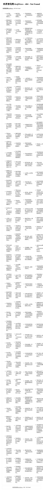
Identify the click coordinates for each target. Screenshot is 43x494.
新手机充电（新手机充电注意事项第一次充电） (28, 164)
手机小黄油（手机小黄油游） (18, 452)
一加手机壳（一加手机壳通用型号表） (28, 80)
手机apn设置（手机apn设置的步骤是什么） (29, 136)
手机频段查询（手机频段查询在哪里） (40, 452)
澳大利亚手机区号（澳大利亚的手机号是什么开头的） (9, 183)
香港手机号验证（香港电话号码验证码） (40, 326)
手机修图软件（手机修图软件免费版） (28, 68)
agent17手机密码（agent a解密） (18, 276)
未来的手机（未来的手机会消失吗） (28, 410)
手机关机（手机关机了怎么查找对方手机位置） (9, 364)
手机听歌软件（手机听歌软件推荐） (28, 22)
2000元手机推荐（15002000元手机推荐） (18, 382)
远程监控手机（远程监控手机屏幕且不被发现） (18, 479)
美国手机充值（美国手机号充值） (18, 41)
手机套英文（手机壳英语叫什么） (9, 305)
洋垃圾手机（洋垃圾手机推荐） (18, 145)
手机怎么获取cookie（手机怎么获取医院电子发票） (9, 248)
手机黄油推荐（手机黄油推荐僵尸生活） (40, 267)
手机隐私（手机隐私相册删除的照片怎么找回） (18, 79)
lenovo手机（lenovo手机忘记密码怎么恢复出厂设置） (9, 107)
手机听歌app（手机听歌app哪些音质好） (29, 419)
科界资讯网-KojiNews (18, 487)
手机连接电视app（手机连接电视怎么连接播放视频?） (18, 410)
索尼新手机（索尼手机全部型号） (18, 98)
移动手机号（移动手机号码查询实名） (28, 89)
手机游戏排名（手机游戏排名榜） (28, 15)
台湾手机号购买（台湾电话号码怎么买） (40, 136)
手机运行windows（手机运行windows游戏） (39, 68)
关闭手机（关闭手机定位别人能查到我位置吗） (28, 479)
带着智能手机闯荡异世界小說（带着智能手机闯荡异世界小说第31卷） (28, 31)
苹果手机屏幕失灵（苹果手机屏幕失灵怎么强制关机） (9, 41)
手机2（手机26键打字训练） (18, 373)
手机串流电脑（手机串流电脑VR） (28, 50)
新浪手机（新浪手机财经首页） (40, 419)
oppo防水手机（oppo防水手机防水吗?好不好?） (18, 89)
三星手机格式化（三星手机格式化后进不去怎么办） (18, 428)
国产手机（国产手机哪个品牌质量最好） (28, 238)
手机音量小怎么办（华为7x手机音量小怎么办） (28, 336)
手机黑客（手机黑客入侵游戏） (40, 345)
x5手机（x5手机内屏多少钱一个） (9, 220)
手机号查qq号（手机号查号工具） (28, 183)
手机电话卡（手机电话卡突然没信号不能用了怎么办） (40, 314)
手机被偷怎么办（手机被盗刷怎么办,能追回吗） (18, 469)
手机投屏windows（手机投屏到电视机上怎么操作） (40, 193)
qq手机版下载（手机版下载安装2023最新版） (28, 258)
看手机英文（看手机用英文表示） (18, 116)
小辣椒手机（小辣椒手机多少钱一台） (40, 285)
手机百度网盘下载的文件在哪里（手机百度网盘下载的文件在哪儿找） (9, 68)
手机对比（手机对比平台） (18, 202)
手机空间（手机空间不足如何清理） (28, 440)
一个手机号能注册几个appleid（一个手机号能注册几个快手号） (40, 440)
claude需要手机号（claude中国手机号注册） (18, 267)
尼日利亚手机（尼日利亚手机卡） (9, 193)
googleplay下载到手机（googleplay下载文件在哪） (18, 285)
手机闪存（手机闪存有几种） (40, 228)
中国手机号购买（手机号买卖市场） (28, 285)
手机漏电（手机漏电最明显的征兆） (28, 382)
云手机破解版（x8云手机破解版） (9, 154)
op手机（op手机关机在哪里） (18, 419)
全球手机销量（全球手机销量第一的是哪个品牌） (18, 258)
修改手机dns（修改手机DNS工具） (29, 220)
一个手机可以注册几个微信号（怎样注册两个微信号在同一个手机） (28, 41)
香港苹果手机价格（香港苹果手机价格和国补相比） (9, 258)
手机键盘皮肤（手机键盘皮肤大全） (40, 50)
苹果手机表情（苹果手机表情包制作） (28, 145)
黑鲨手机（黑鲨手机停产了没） (18, 391)
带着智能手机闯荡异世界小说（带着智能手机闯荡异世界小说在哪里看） (28, 400)
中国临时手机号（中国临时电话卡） (28, 126)
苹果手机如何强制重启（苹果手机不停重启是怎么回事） (40, 469)
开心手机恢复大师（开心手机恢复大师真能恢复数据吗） (18, 154)
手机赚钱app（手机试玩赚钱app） (40, 364)
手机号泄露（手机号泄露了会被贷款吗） (28, 58)
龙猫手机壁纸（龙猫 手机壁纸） (28, 228)
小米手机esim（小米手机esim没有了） (40, 31)
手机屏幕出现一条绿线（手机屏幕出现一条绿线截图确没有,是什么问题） (9, 326)
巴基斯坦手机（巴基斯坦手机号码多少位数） (28, 461)
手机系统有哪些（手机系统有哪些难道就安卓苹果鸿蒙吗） (40, 107)
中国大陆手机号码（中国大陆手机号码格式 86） (29, 295)
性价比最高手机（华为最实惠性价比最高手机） (28, 469)
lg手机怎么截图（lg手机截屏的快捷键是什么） (9, 144)
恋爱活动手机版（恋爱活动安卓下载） (28, 98)
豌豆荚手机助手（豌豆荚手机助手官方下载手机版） (9, 295)
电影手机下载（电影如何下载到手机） (40, 400)
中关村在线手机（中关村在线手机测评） (28, 326)
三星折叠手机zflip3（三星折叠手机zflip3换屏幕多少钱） (18, 304)
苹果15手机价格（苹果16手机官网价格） (28, 373)
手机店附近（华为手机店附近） (18, 107)
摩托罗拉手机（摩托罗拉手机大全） (28, 452)
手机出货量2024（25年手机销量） (28, 107)
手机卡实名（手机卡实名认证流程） (40, 164)
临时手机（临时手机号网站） (18, 15)
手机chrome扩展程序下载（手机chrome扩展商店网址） (18, 193)
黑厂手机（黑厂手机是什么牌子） (40, 355)
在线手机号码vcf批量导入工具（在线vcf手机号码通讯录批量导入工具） (9, 440)
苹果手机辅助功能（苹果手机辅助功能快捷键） (28, 276)
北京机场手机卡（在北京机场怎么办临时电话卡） (9, 451)
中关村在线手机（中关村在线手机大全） (28, 355)
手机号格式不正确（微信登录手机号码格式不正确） (18, 345)
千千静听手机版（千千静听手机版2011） (40, 461)
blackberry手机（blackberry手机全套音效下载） (9, 211)
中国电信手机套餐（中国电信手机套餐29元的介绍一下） (9, 164)
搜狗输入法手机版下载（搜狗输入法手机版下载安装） (9, 173)
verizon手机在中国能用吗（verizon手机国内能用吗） (18, 354)
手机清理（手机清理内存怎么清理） (28, 364)
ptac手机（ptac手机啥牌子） (8, 15)
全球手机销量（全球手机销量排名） (28, 116)
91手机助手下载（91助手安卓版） (40, 89)
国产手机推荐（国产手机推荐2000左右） (40, 174)
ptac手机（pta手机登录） (18, 31)
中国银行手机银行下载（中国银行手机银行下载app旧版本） (40, 237)
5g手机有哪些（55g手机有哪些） (18, 58)
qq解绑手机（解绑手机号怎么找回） (40, 15)
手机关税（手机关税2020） (9, 410)
